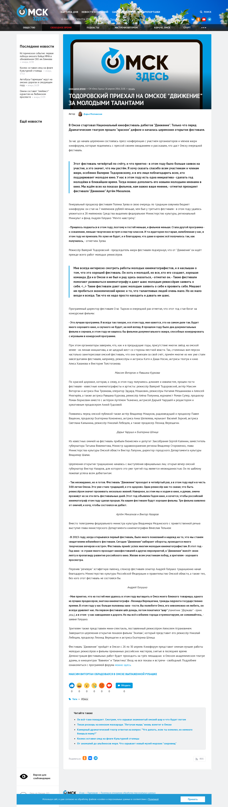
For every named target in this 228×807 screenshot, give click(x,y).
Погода (114, 19)
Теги (74, 699)
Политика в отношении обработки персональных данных (128, 793)
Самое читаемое (123, 12)
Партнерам (93, 793)
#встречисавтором (126, 27)
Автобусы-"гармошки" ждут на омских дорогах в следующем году (36, 82)
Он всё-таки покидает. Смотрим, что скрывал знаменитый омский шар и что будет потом (131, 719)
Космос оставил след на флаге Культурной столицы (108, 738)
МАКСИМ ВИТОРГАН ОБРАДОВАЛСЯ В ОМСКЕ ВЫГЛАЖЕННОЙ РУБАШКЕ (113, 674)
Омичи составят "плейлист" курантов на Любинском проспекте (34, 94)
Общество (29, 27)
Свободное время (61, 27)
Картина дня (69, 12)
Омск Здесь (33, 13)
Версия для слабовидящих (41, 776)
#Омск (84, 699)
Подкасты (93, 27)
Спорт (187, 27)
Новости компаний (95, 12)
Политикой (153, 799)
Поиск (205, 11)
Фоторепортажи (149, 12)
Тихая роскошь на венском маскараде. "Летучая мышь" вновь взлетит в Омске (124, 724)
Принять (193, 799)
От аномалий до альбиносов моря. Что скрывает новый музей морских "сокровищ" (127, 743)
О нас (82, 793)
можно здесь (123, 665)
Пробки (140, 19)
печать (131, 88)
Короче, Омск (162, 27)
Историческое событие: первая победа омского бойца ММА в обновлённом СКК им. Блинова (36, 56)
